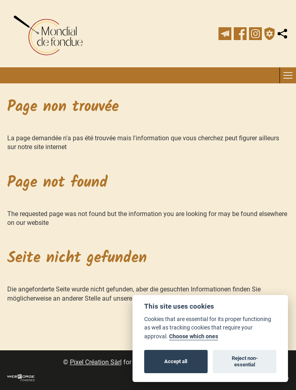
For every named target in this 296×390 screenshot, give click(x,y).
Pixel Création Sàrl (96, 362)
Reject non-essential (245, 361)
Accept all (175, 361)
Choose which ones (193, 336)
